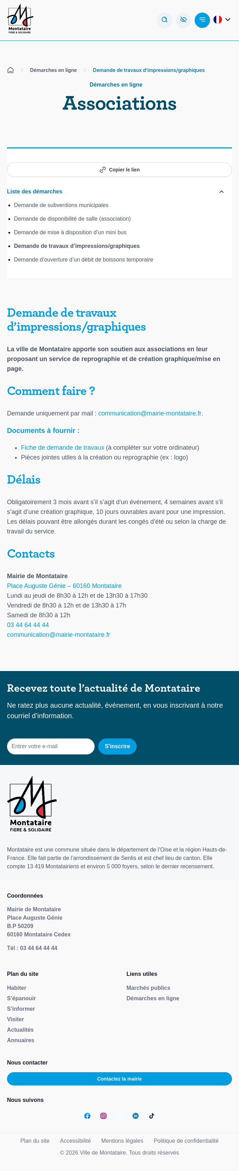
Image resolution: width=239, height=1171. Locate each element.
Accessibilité (75, 1141)
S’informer (21, 1009)
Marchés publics (148, 988)
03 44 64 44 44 (28, 624)
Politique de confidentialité (186, 1141)
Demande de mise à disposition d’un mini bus (70, 232)
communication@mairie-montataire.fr (149, 413)
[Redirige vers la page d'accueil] (20, 20)
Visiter (15, 1019)
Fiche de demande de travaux (62, 447)
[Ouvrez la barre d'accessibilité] (183, 20)
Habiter (16, 988)
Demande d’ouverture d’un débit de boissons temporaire (83, 260)
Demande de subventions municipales (61, 205)
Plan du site (35, 1141)
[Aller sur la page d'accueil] (10, 70)
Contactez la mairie (119, 1079)
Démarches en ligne (152, 998)
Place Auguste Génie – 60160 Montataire (64, 585)
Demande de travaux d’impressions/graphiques (77, 246)
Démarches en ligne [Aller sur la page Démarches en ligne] (53, 70)
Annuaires (20, 1040)
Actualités (20, 1030)
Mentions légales (122, 1141)
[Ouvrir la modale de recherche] (164, 20)
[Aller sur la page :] (87, 1115)
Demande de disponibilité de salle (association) (72, 219)
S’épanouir (21, 998)
